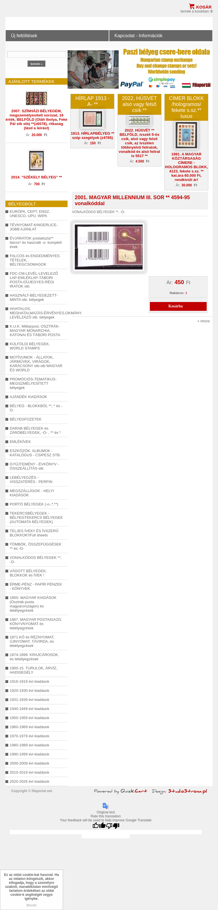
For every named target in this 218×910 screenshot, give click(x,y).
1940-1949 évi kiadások (29, 709)
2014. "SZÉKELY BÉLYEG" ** (36, 177)
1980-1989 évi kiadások (29, 745)
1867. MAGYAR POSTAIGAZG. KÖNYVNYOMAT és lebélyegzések (36, 623)
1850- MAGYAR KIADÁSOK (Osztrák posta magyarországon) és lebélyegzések (33, 604)
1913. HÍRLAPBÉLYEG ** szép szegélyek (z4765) (92, 135)
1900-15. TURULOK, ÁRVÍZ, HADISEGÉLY (33, 670)
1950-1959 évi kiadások (29, 718)
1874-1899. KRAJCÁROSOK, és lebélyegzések (34, 657)
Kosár (203, 7)
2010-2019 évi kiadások (29, 772)
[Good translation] (99, 826)
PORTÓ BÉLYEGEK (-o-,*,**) (34, 504)
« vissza (203, 321)
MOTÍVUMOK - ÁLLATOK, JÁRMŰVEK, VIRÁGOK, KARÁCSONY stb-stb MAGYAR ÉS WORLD (36, 363)
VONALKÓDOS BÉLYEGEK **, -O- (36, 559)
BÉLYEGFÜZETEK (25, 419)
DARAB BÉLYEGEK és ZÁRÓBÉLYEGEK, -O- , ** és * (35, 430)
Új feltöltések (24, 35)
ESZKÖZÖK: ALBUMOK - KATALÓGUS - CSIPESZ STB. (35, 453)
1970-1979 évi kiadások (29, 736)
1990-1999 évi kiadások (29, 754)
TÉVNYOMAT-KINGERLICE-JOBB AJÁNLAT (34, 227)
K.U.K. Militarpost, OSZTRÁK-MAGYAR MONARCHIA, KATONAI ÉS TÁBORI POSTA (35, 330)
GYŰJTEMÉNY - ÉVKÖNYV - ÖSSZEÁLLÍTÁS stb (34, 466)
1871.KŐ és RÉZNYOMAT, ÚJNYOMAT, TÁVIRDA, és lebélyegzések (32, 641)
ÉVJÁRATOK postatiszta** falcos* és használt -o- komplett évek (36, 242)
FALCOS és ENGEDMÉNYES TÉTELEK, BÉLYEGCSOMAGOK (35, 260)
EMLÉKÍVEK (20, 442)
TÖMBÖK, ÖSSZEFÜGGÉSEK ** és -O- (35, 546)
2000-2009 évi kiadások (29, 763)
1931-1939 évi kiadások (29, 699)
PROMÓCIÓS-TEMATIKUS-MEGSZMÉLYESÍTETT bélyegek (33, 383)
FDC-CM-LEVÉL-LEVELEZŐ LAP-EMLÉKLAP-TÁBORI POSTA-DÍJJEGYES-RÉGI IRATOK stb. (34, 279)
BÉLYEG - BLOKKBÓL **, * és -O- (36, 408)
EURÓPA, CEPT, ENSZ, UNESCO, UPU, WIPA (30, 213)
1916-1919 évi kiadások (29, 681)
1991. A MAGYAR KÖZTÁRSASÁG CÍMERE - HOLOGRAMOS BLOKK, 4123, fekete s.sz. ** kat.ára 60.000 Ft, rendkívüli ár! (186, 167)
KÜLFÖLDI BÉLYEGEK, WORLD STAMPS (30, 346)
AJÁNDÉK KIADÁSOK (28, 397)
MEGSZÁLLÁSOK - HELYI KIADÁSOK (32, 493)
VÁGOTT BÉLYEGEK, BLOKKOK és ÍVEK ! (28, 573)
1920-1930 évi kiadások (29, 690)
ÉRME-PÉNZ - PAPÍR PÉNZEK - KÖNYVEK (36, 586)
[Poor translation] (113, 826)
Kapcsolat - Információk (138, 35)
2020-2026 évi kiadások (29, 781)
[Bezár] (32, 905)
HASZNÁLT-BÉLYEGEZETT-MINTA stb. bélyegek (34, 297)
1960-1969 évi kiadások (29, 727)
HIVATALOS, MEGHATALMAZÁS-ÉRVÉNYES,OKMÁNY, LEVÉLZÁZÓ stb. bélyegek (36, 313)
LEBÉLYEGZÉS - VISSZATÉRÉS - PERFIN (31, 479)
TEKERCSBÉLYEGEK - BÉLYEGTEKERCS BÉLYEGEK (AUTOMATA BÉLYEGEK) (36, 517)
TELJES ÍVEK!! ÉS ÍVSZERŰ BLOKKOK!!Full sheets (34, 533)
